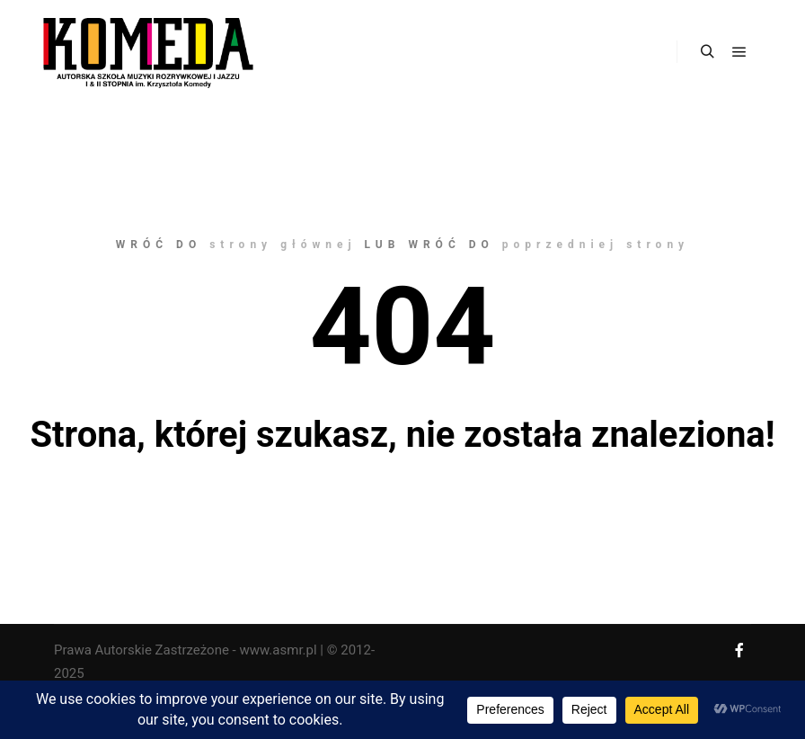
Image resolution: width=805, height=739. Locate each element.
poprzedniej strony (595, 244)
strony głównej (282, 244)
